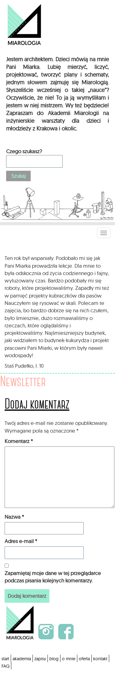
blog (54, 658)
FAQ (6, 666)
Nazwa (14, 516)
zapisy (40, 658)
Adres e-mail (21, 541)
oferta (84, 658)
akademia (22, 658)
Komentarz (19, 441)
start (5, 658)
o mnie (68, 658)
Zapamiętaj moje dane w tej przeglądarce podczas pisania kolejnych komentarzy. (53, 577)
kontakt (100, 658)
